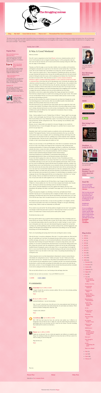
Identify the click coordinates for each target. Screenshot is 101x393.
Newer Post (30, 375)
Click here (84, 189)
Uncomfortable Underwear (88, 287)
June (86, 276)
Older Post (75, 375)
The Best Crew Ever (89, 284)
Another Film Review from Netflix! (88, 304)
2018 (85, 238)
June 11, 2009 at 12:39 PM (44, 332)
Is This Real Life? (17, 95)
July (86, 274)
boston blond (36, 287)
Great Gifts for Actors (29, 34)
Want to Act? (42, 34)
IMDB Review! (88, 328)
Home (53, 375)
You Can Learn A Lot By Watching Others (89, 280)
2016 (85, 243)
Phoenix (54, 58)
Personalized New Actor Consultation (60, 34)
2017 (85, 240)
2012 (85, 252)
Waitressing (87, 314)
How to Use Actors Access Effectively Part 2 (13, 76)
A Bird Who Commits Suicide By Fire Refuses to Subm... (89, 332)
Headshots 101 (10, 85)
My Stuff (17, 34)
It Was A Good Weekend (88, 325)
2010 (85, 257)
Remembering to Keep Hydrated (89, 300)
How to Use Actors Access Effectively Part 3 (17, 65)
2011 (85, 255)
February (87, 358)
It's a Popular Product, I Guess (89, 321)
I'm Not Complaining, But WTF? (89, 345)
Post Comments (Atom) (38, 378)
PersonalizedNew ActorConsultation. (85, 221)
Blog (9, 34)
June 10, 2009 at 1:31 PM (49, 317)
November (87, 264)
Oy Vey (86, 308)
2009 (85, 260)
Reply (34, 293)
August (87, 271)
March (86, 356)
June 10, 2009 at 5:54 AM (46, 287)
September (87, 269)
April (86, 354)
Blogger (57, 389)
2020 (85, 235)
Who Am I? (87, 337)
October (87, 267)
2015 (85, 245)
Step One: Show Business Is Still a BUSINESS (89, 295)
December (87, 262)
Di (33, 298)
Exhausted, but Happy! (88, 291)
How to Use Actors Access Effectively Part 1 (13, 55)
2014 (85, 248)
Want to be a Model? (89, 348)
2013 (85, 250)
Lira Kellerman (37, 317)
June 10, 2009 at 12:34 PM (41, 298)
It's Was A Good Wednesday (88, 311)
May (86, 351)
